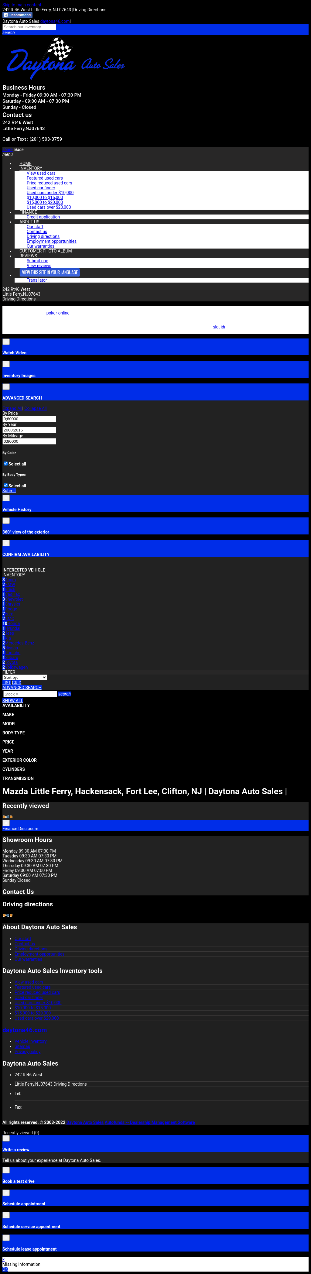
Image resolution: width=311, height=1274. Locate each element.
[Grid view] (16, 682)
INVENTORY (30, 168)
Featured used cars (45, 178)
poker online (58, 313)
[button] (155, 32)
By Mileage (12, 435)
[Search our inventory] (29, 27)
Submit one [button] (37, 260)
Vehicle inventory (31, 1041)
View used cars (41, 173)
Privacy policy (27, 1051)
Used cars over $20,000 (49, 207)
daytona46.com (55, 21)
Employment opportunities (52, 241)
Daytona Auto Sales (85, 1122)
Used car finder (41, 187)
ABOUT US (29, 221)
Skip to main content (21, 4)
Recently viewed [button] (20, 1132)
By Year (9, 424)
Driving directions (43, 236)
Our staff (35, 226)
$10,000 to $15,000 (45, 197)
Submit (9, 490)
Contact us (37, 231)
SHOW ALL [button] (12, 700)
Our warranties (28, 959)
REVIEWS (28, 255)
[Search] (30, 694)
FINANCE (28, 212)
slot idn (219, 327)
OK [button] (5, 1269)
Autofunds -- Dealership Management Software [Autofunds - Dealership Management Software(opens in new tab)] (150, 1122)
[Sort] (24, 677)
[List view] (6, 682)
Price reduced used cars (49, 182)
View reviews (39, 265)
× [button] (3, 1259)
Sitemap (22, 1046)
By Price (10, 413)
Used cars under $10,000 (50, 192)
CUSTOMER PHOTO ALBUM (45, 251)
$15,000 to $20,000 (45, 202)
